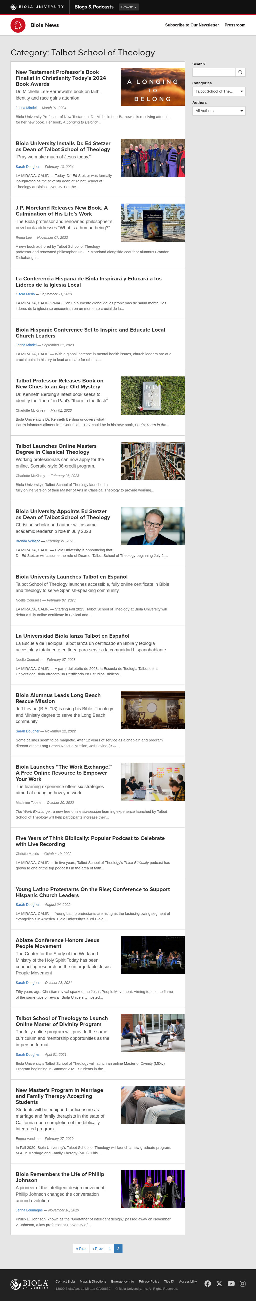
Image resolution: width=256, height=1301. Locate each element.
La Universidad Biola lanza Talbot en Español (73, 636)
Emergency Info (122, 1281)
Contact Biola (65, 1281)
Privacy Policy (149, 1281)
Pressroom (235, 25)
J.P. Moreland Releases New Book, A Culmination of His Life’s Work (62, 211)
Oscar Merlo (25, 294)
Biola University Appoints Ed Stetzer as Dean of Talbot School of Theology (63, 514)
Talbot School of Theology (221, 91)
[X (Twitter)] (219, 1284)
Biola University (41, 7)
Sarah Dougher (28, 167)
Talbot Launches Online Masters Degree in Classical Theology (56, 449)
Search (198, 64)
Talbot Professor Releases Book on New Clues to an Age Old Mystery (60, 383)
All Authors (221, 111)
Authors (199, 102)
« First (81, 1248)
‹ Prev (98, 1248)
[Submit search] (240, 72)
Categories (202, 83)
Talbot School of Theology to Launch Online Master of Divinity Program (62, 1021)
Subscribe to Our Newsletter (192, 25)
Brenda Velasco (28, 541)
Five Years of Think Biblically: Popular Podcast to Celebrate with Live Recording (90, 841)
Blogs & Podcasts (94, 7)
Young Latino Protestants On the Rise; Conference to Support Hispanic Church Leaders (93, 892)
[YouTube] (231, 1284)
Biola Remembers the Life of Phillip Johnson (60, 1177)
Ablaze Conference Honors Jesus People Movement (58, 943)
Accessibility (188, 1281)
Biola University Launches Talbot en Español (72, 577)
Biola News (44, 25)
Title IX (169, 1281)
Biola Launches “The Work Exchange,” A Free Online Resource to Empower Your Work (64, 773)
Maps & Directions (93, 1281)
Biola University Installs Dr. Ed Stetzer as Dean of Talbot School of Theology (63, 146)
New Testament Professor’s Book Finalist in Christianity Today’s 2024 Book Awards (61, 78)
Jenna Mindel (26, 108)
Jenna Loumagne (29, 1210)
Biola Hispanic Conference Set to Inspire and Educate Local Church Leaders (90, 333)
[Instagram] (243, 1284)
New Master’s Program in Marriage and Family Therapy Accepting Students (59, 1096)
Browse (128, 7)
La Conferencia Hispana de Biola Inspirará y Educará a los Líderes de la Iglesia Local (89, 281)
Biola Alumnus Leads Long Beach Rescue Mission (58, 698)
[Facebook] (207, 1284)
